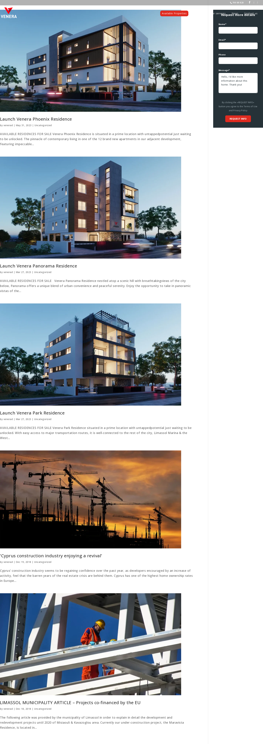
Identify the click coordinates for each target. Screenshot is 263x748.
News (235, 13)
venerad (8, 125)
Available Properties (174, 13)
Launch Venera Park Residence (32, 413)
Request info (238, 118)
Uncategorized (43, 125)
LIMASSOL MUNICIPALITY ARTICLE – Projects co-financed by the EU (70, 702)
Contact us (251, 13)
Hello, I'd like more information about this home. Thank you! (238, 83)
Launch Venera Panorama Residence (38, 266)
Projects (199, 13)
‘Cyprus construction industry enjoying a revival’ (51, 556)
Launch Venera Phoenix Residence (36, 119)
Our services (218, 13)
